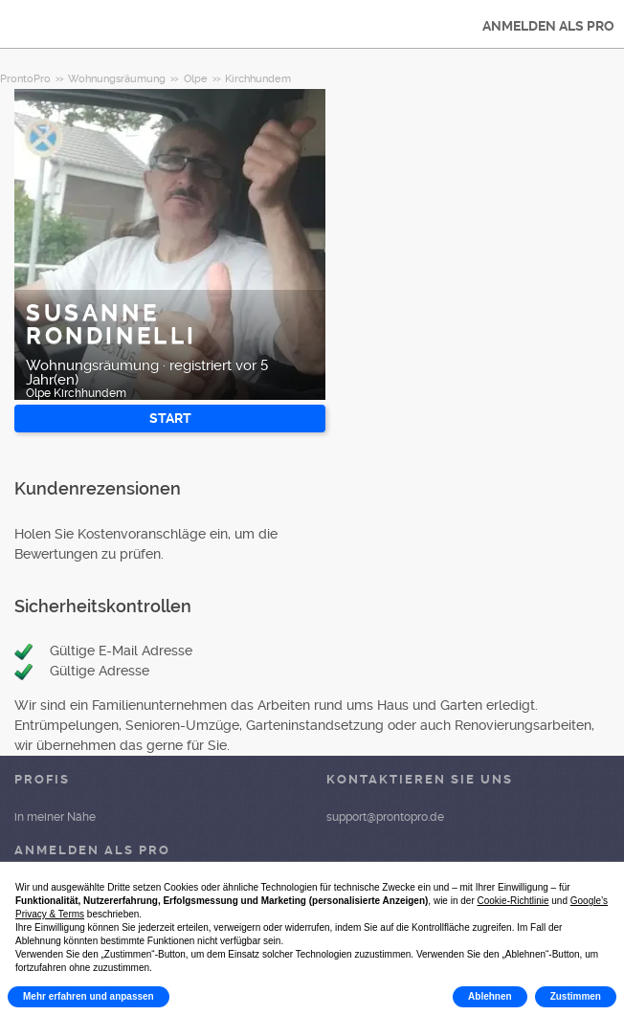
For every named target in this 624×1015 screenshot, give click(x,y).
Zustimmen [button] (575, 996)
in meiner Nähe (55, 817)
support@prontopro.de (385, 817)
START (170, 418)
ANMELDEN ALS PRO (548, 25)
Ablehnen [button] (490, 996)
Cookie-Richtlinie (513, 900)
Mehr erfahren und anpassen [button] (88, 996)
